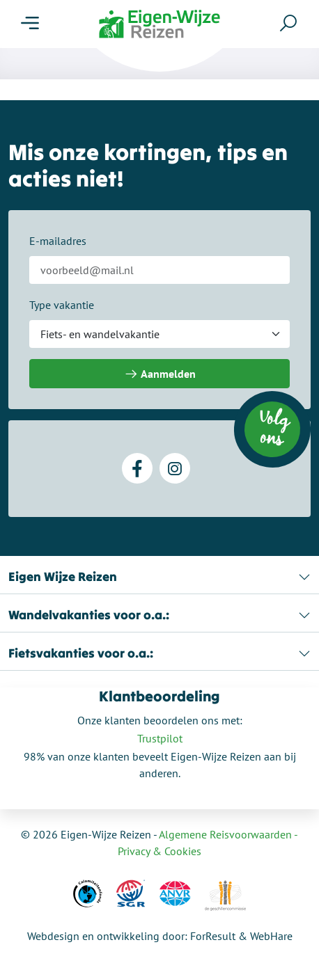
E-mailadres (57, 241)
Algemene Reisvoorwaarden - (228, 834)
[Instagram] (175, 468)
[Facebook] (137, 468)
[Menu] (30, 24)
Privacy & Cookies (159, 851)
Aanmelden (160, 374)
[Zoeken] (288, 23)
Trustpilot (159, 738)
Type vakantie (61, 305)
